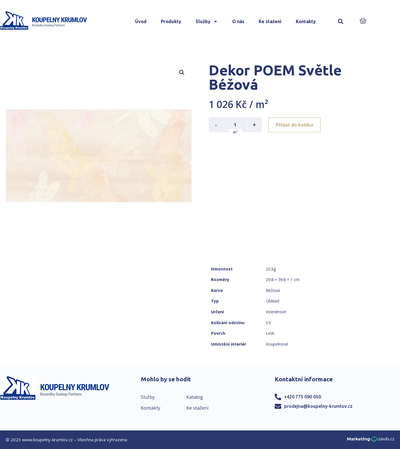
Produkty (171, 21)
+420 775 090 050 (302, 396)
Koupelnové (277, 344)
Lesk (270, 333)
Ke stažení (270, 21)
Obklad (272, 301)
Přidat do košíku (294, 125)
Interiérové (276, 311)
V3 (268, 322)
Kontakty (306, 21)
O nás (238, 21)
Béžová (273, 290)
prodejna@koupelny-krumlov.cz (318, 406)
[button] (340, 21)
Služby (207, 21)
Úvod (140, 21)
